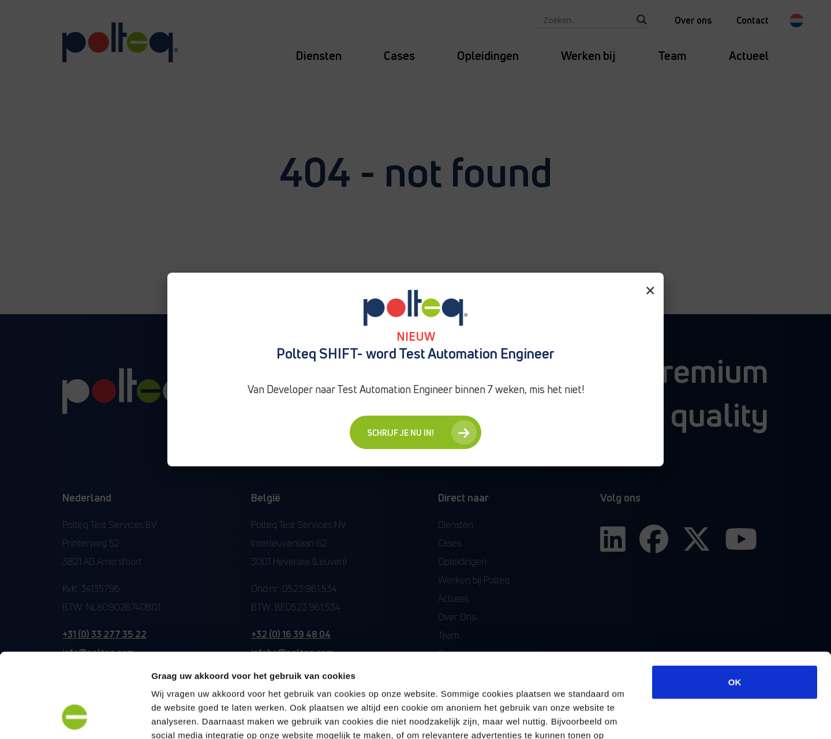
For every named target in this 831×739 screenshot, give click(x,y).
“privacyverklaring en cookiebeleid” (388, 669)
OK (735, 603)
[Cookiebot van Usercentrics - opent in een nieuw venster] (74, 716)
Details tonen (623, 716)
